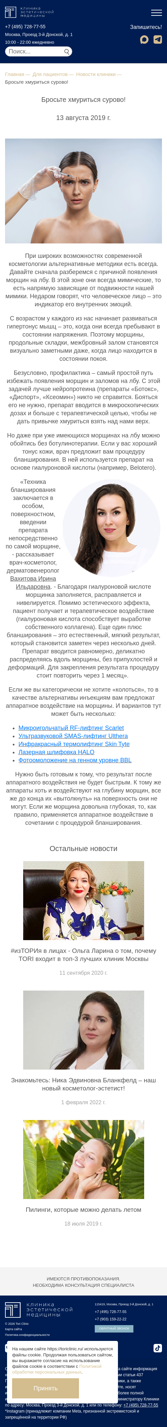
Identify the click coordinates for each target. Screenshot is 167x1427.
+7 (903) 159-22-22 (110, 1319)
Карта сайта (13, 1329)
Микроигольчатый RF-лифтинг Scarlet (71, 728)
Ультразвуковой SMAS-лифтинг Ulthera (73, 736)
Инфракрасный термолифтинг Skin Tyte (74, 744)
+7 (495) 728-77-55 (25, 26)
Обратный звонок (114, 1328)
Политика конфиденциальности (27, 1335)
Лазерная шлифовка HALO (56, 752)
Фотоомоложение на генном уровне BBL (75, 760)
